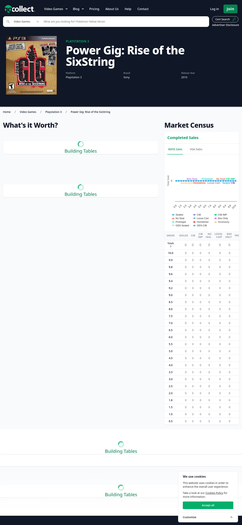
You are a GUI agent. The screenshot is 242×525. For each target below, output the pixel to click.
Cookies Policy (214, 493)
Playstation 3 (53, 112)
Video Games (28, 112)
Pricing (94, 9)
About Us (112, 9)
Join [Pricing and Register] (230, 8)
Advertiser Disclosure (225, 25)
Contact (143, 9)
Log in (214, 9)
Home (7, 112)
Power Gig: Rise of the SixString (90, 112)
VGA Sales (196, 149)
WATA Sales (175, 149)
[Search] (124, 21)
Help (128, 9)
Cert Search (225, 19)
